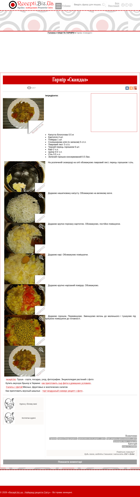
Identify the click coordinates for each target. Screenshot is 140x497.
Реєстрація (113, 6)
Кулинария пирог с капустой (125, 441)
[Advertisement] (70, 21)
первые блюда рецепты (67, 438)
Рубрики (63, 6)
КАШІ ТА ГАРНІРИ (66, 33)
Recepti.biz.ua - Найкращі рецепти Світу (29, 492)
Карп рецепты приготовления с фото (122, 438)
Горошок (53, 438)
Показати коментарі (70, 462)
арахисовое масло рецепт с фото (91, 438)
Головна (52, 33)
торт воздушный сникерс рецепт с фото (62, 391)
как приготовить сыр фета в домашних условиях (66, 383)
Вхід (117, 3)
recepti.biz (11, 379)
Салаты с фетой (14, 387)
